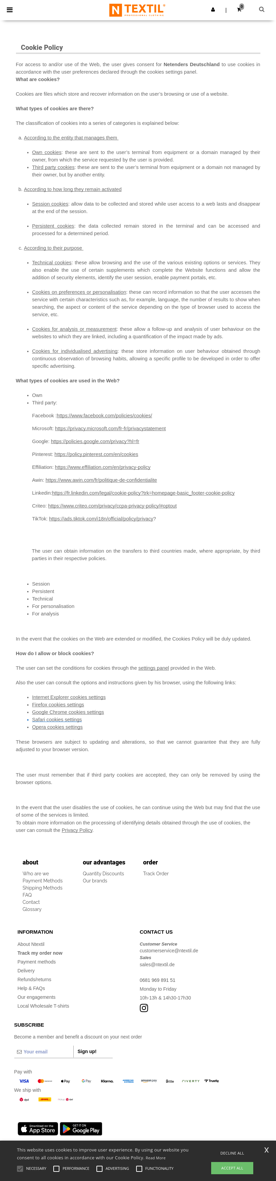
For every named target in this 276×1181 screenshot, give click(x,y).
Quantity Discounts (103, 873)
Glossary (32, 909)
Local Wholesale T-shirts (43, 1006)
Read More (156, 1157)
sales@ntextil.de (157, 964)
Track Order (156, 873)
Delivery (26, 970)
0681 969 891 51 (158, 980)
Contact (31, 902)
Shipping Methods (42, 888)
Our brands (95, 880)
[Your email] (43, 1052)
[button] (213, 9)
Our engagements (37, 997)
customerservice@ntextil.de (169, 950)
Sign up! (87, 1051)
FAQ (27, 895)
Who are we (36, 873)
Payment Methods (43, 880)
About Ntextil (31, 944)
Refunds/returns (35, 979)
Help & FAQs (31, 988)
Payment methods (37, 962)
